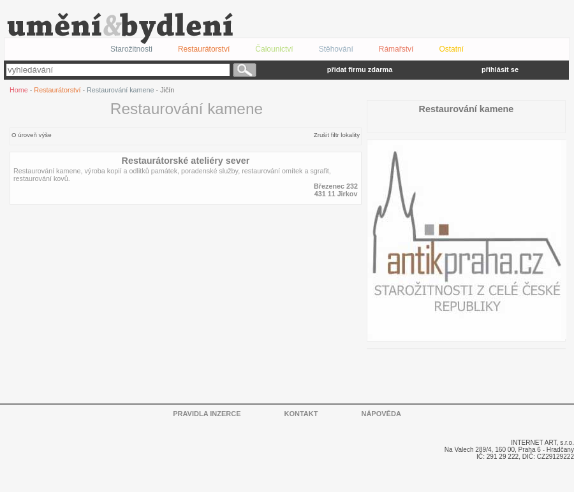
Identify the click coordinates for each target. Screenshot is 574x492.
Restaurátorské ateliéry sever (186, 161)
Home (19, 90)
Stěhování (336, 49)
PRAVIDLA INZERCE (206, 413)
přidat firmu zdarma (360, 69)
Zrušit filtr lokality (337, 134)
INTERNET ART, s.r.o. (542, 442)
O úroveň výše (31, 134)
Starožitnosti (131, 49)
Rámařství (396, 49)
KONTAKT (301, 413)
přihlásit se (500, 69)
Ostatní (451, 49)
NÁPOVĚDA (381, 413)
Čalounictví (274, 49)
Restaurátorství (57, 90)
